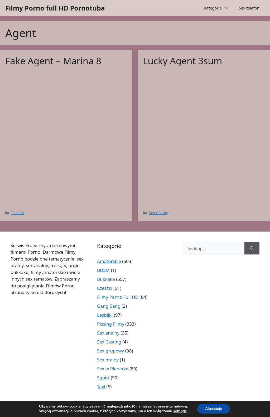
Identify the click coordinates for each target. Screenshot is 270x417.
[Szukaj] (251, 248)
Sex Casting (159, 212)
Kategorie (219, 8)
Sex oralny (108, 360)
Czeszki (17, 212)
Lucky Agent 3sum (182, 61)
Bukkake (106, 279)
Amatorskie (109, 261)
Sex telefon (249, 8)
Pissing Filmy (110, 324)
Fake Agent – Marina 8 (53, 61)
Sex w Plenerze (112, 369)
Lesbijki (105, 315)
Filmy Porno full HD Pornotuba (55, 7)
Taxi (101, 387)
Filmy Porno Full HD (117, 297)
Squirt (103, 378)
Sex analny (108, 333)
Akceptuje (213, 408)
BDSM (103, 270)
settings (180, 411)
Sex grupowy (110, 351)
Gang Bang (108, 306)
